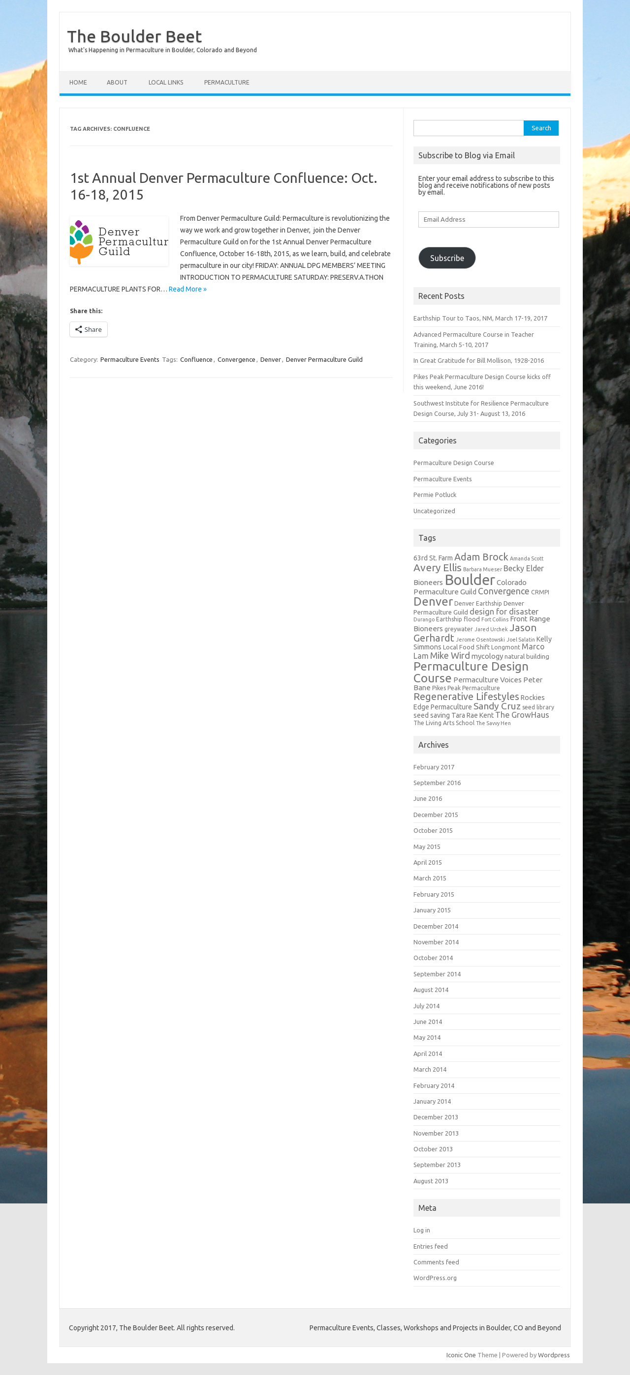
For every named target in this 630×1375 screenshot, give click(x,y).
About (117, 82)
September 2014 (437, 973)
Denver (270, 359)
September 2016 (437, 782)
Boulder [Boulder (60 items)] (469, 580)
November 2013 (436, 1133)
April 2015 (427, 862)
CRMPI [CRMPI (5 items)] (540, 592)
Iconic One (461, 1354)
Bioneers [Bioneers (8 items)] (428, 582)
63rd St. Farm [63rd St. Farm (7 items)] (433, 558)
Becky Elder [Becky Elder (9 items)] (524, 568)
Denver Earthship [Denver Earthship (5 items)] (478, 603)
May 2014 (427, 1037)
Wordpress (554, 1354)
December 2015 (435, 814)
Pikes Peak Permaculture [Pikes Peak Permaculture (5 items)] (466, 688)
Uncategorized (434, 510)
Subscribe (447, 258)
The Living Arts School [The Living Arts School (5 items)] (443, 723)
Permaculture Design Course (453, 462)
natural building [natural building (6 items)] (526, 656)
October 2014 (433, 957)
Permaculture (227, 82)
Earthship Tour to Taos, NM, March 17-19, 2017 (480, 318)
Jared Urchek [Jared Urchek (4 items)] (491, 629)
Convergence (236, 359)
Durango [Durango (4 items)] (424, 619)
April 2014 (427, 1053)
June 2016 (427, 798)
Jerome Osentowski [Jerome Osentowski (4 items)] (480, 640)
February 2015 (433, 894)
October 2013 (433, 1148)
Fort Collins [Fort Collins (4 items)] (494, 619)
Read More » (188, 289)
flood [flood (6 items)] (472, 619)
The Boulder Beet (134, 36)
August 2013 (430, 1180)
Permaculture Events (129, 359)
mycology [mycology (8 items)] (487, 656)
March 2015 (429, 878)
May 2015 (427, 846)
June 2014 (427, 1021)
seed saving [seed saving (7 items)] (431, 715)
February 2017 (433, 766)
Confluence (196, 359)
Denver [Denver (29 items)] (433, 601)
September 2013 (437, 1164)
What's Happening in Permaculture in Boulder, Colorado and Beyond (162, 50)
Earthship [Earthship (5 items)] (449, 619)
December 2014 (435, 926)
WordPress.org (435, 1277)
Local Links (166, 82)
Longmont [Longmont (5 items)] (505, 647)
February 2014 (433, 1085)
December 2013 (435, 1116)
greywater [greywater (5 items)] (458, 629)
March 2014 (429, 1069)
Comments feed (436, 1261)
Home (78, 82)
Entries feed (430, 1246)
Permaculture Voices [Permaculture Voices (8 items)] (487, 679)
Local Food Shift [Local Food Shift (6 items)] (466, 647)
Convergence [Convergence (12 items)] (504, 591)
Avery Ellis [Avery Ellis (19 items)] (437, 567)
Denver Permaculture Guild (324, 359)
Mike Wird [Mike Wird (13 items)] (450, 655)
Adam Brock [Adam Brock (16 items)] (481, 557)
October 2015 (433, 830)
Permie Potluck (434, 494)
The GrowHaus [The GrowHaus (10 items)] (522, 714)
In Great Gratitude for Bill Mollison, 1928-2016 (478, 360)
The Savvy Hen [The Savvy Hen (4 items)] (493, 723)
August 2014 (430, 989)
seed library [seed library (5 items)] (538, 707)
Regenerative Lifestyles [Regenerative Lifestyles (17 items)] (466, 696)
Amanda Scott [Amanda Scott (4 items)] (526, 558)
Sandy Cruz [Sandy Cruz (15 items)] (497, 706)
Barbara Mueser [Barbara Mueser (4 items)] (482, 569)
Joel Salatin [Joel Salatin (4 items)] (520, 640)
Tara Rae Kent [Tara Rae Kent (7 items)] (472, 715)
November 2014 (436, 941)
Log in (421, 1230)
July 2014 (426, 1005)
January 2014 (432, 1101)
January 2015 (432, 910)
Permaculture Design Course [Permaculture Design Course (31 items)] (471, 672)
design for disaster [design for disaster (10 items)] (504, 611)
